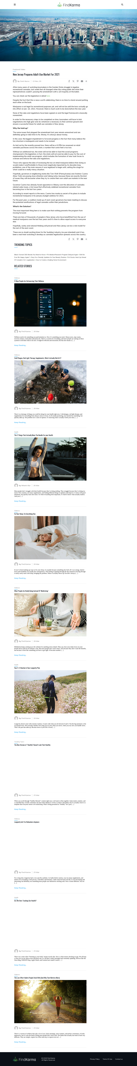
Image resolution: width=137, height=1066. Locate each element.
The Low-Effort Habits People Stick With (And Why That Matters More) (37, 977)
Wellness (17, 278)
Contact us (119, 1059)
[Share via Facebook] (69, 81)
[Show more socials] (86, 81)
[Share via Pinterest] (77, 81)
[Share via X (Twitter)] (73, 81)
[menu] (15, 4)
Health (16, 432)
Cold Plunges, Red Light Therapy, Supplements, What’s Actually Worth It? (37, 358)
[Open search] (122, 4)
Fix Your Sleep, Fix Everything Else (24, 514)
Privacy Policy (95, 1059)
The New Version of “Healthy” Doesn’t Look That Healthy (32, 745)
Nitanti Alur (26, 485)
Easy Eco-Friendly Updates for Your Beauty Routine (49, 257)
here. (48, 96)
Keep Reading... (20, 345)
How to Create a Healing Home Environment (51, 260)
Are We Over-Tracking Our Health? (25, 900)
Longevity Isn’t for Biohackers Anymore (26, 822)
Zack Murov (25, 81)
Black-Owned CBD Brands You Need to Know (30, 255)
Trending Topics (19, 742)
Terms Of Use (107, 1059)
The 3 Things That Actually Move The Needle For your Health (33, 435)
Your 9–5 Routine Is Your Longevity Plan (27, 668)
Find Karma (26, 331)
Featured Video (19, 69)
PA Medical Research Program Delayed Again (62, 255)
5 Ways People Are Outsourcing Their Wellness (29, 281)
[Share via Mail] (82, 81)
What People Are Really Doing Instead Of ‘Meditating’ (31, 591)
